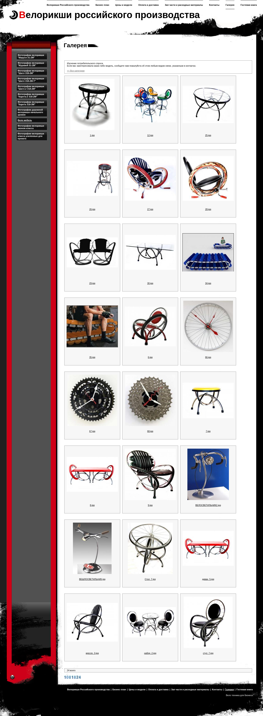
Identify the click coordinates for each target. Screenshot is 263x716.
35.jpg (92, 357)
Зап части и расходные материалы (184, 5)
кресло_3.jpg (92, 653)
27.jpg (150, 209)
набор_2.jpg (150, 653)
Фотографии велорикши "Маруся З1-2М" (31, 56)
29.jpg (92, 283)
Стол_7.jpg (150, 579)
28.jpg (208, 209)
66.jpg (208, 357)
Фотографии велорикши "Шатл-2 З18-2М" (31, 87)
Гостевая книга (249, 5)
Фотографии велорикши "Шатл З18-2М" (31, 71)
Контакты (214, 5)
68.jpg (150, 431)
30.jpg (150, 283)
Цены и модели (123, 5)
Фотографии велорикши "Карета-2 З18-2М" (31, 95)
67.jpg (92, 431)
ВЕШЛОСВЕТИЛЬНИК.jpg (92, 579)
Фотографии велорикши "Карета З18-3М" (31, 103)
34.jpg (208, 283)
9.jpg (150, 505)
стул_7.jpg (208, 653)
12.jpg (150, 135)
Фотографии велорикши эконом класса (31, 127)
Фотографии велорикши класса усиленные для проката (31, 136)
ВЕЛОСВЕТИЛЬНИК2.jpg (208, 505)
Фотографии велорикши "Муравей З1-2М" (31, 64)
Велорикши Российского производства (68, 5)
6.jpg (150, 357)
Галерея (230, 5)
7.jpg (208, 431)
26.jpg (92, 209)
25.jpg (208, 135)
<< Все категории (75, 70)
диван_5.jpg (208, 579)
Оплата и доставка (148, 5)
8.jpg (92, 505)
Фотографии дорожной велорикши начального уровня (30, 112)
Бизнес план (102, 5)
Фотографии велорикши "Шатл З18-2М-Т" (31, 79)
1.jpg (92, 135)
